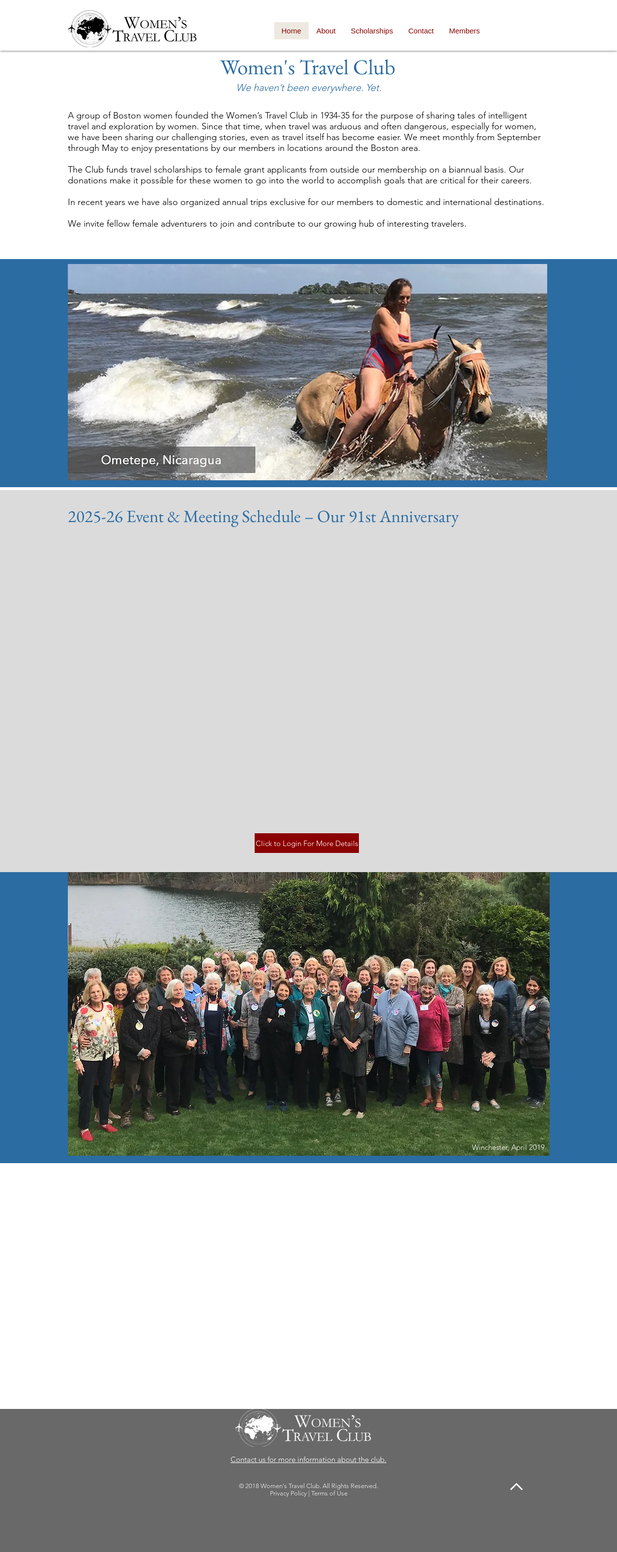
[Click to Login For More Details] (307, 843)
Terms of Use (329, 1493)
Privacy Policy (288, 1493)
